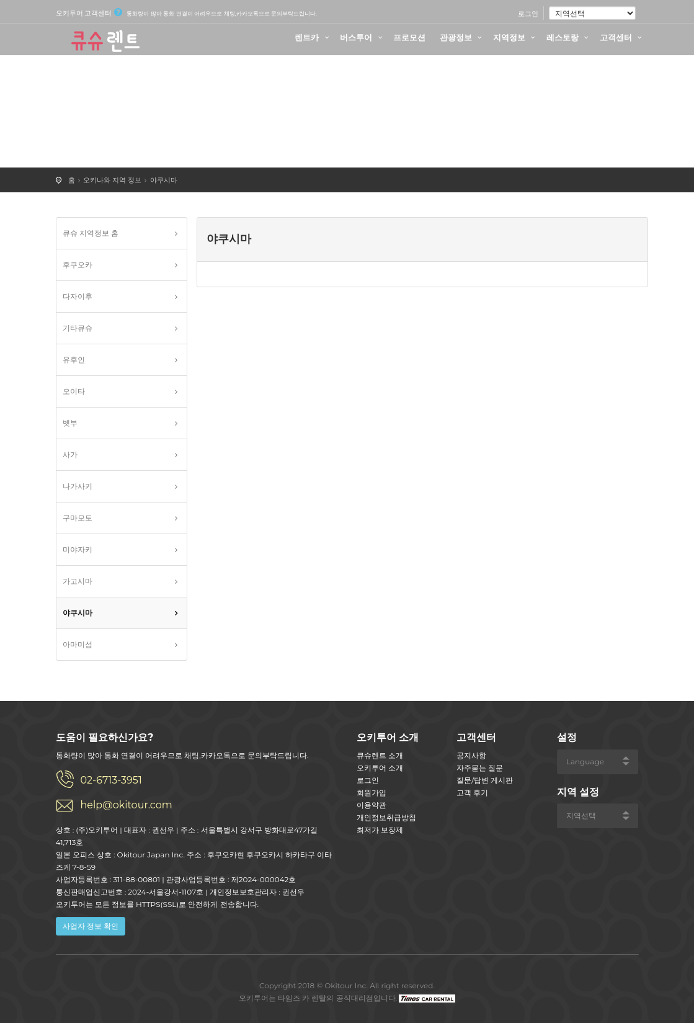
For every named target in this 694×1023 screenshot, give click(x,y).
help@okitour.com (126, 805)
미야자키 (77, 549)
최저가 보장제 (380, 829)
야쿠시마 (163, 180)
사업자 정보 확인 (90, 926)
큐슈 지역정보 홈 (90, 233)
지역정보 (516, 37)
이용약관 (371, 805)
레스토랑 (569, 37)
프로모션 (409, 37)
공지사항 (471, 755)
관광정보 (463, 37)
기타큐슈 (77, 328)
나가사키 (77, 486)
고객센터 (623, 37)
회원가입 (371, 792)
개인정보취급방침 (386, 817)
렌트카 (313, 37)
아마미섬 (77, 644)
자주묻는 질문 (479, 767)
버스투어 (363, 37)
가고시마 (77, 581)
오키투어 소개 (380, 767)
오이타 (74, 391)
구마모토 (77, 517)
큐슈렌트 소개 (380, 755)
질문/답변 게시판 (484, 780)
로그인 (528, 13)
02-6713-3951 (111, 780)
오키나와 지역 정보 (112, 180)
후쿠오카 (77, 264)
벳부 (70, 422)
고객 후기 (472, 792)
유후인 (74, 359)
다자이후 (77, 296)
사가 (70, 454)
